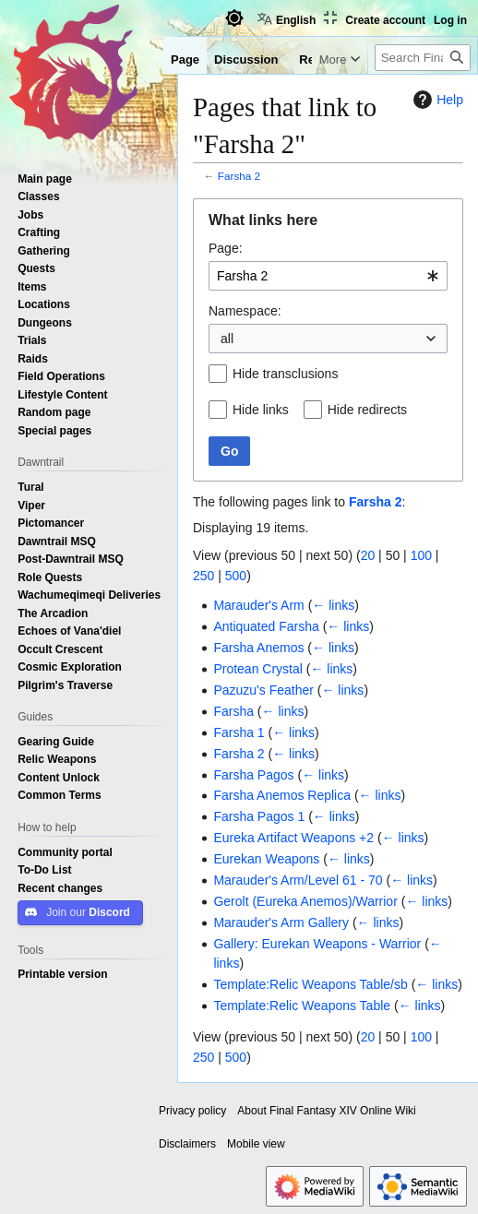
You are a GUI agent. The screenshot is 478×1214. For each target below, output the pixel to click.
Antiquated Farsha (265, 626)
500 (235, 575)
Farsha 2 (239, 176)
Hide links (261, 409)
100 (421, 555)
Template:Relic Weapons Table (301, 1005)
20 (368, 555)
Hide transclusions (285, 373)
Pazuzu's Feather (263, 690)
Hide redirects (367, 409)
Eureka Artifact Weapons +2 (293, 837)
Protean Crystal (257, 668)
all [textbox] (227, 338)
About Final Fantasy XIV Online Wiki (326, 1110)
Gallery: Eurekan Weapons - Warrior (317, 943)
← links (333, 605)
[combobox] (328, 276)
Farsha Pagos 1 (259, 816)
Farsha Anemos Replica (282, 795)
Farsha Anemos (258, 647)
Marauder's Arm (258, 605)
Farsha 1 (238, 732)
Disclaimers (187, 1143)
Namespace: (245, 311)
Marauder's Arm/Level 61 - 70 (297, 880)
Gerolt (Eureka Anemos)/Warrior (305, 901)
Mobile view (256, 1143)
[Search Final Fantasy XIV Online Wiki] (423, 94)
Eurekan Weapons (266, 858)
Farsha (233, 711)
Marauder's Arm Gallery (281, 922)
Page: (226, 248)
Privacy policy (192, 1110)
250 (203, 575)
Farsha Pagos (253, 775)
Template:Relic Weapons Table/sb (310, 984)
